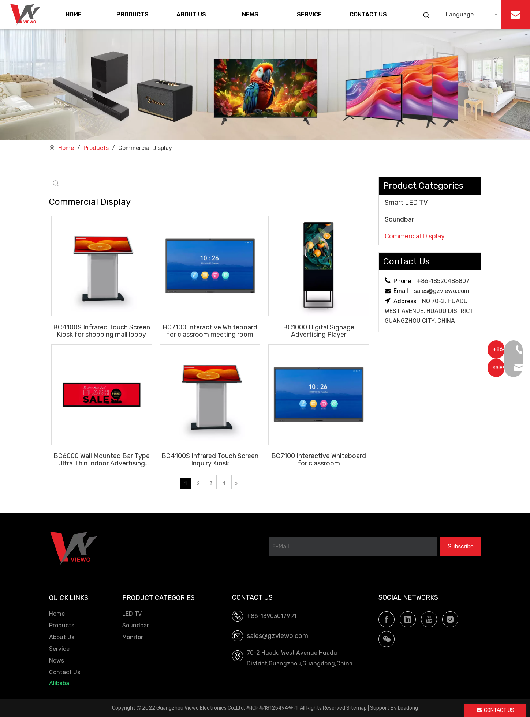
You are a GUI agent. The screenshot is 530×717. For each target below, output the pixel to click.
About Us (61, 637)
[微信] (386, 639)
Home (57, 613)
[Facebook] (386, 619)
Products (61, 625)
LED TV (132, 613)
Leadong (408, 708)
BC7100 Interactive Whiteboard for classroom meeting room (210, 330)
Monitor (132, 637)
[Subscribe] (460, 546)
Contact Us (64, 672)
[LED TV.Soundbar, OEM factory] (265, 84)
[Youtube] (429, 619)
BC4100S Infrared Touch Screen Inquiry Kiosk (209, 459)
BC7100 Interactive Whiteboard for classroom (318, 459)
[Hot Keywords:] (426, 15)
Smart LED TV (406, 203)
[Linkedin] (408, 619)
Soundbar (399, 219)
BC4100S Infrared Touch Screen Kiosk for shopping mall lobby (101, 330)
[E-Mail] (353, 546)
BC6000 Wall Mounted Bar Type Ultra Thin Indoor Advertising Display (101, 459)
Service (59, 648)
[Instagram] (450, 619)
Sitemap (356, 708)
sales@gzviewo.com (441, 290)
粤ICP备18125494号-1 (272, 708)
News (56, 660)
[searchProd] (217, 183)
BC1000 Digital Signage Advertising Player (318, 330)
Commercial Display (415, 236)
